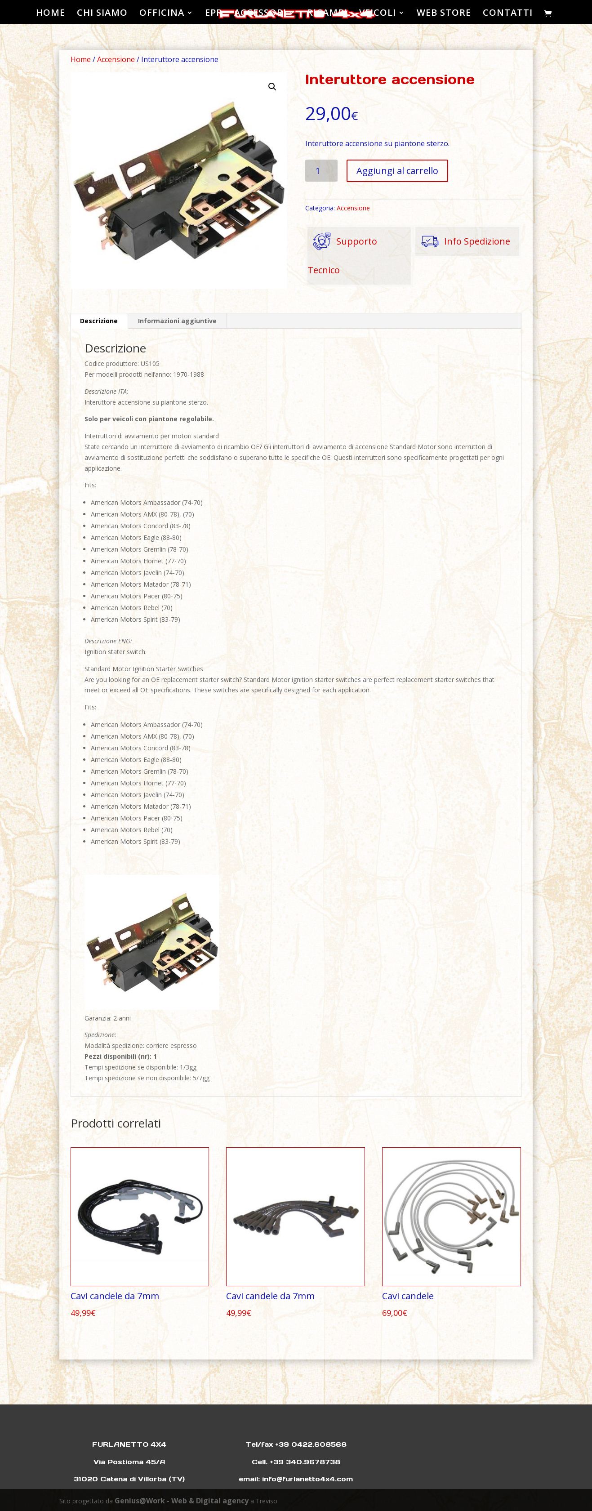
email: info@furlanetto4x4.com (296, 1479)
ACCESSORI (260, 13)
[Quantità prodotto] (321, 171)
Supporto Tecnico (342, 251)
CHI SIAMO (102, 13)
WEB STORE (444, 13)
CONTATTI (508, 13)
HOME (50, 13)
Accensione (116, 59)
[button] (272, 87)
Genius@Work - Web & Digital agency (182, 1501)
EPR (214, 13)
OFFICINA (161, 13)
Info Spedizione (462, 241)
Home (81, 59)
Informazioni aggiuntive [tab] (177, 320)
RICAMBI (327, 13)
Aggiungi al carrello (397, 171)
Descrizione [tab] (99, 320)
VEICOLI (377, 13)
